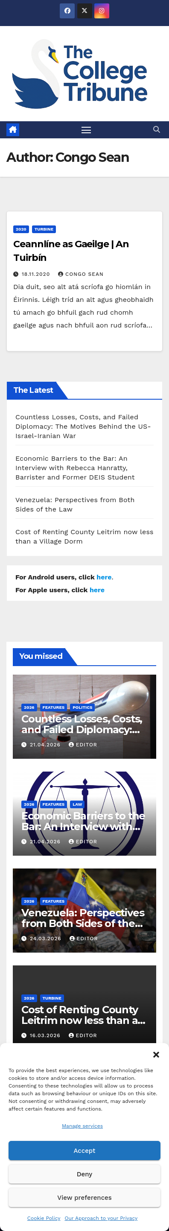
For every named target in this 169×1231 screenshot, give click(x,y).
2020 (21, 229)
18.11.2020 (37, 274)
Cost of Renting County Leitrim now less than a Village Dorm (79, 1020)
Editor (83, 745)
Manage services (82, 1126)
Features (54, 707)
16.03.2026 (46, 1035)
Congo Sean (81, 274)
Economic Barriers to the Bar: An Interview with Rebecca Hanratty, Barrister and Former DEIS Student (75, 467)
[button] (156, 1054)
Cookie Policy (44, 1218)
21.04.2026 (46, 745)
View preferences (84, 1198)
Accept (84, 1151)
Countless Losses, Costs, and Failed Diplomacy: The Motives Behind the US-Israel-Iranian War (83, 426)
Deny (84, 1174)
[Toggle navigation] (86, 130)
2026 (29, 707)
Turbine (44, 229)
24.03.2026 (47, 939)
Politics (82, 707)
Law (77, 804)
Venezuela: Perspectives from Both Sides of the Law (82, 923)
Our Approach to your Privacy (100, 1218)
